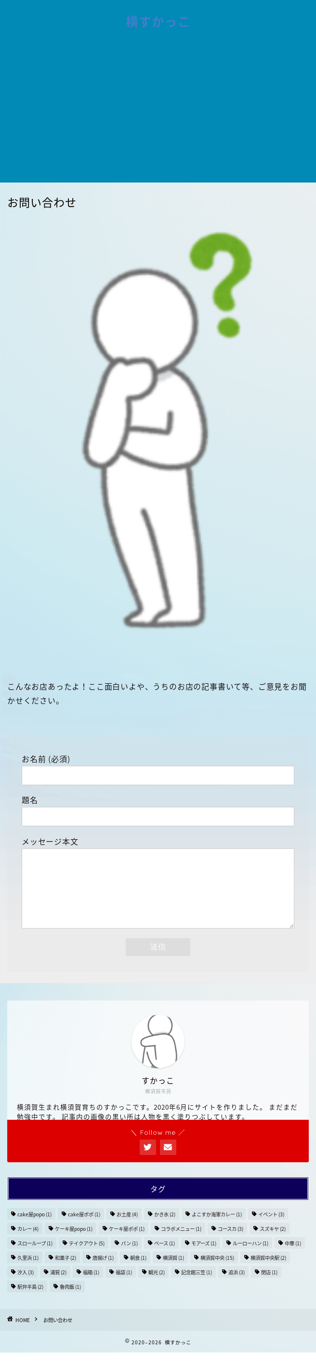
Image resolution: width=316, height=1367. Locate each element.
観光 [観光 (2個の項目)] (156, 1286)
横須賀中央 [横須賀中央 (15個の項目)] (217, 1272)
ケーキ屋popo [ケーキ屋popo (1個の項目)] (73, 1243)
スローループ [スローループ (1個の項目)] (35, 1257)
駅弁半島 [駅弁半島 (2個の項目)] (30, 1301)
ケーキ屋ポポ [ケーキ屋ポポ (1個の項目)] (127, 1243)
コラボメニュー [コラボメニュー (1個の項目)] (181, 1243)
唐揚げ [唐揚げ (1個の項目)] (103, 1272)
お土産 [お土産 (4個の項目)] (127, 1228)
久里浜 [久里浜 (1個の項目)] (28, 1272)
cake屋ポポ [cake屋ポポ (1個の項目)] (84, 1228)
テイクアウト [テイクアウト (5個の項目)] (87, 1257)
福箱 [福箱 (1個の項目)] (91, 1286)
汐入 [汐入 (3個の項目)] (25, 1286)
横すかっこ (158, 21)
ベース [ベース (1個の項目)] (164, 1257)
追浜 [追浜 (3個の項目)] (236, 1286)
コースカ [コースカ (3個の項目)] (230, 1243)
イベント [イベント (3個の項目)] (271, 1228)
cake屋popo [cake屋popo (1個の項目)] (34, 1228)
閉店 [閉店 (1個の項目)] (269, 1286)
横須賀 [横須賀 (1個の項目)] (173, 1272)
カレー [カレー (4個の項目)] (28, 1243)
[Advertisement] (158, 110)
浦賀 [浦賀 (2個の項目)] (58, 1286)
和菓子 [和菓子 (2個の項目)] (65, 1272)
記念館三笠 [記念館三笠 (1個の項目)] (196, 1286)
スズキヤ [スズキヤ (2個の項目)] (273, 1243)
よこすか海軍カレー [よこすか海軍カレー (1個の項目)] (217, 1228)
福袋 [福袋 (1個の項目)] (124, 1286)
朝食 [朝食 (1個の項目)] (138, 1272)
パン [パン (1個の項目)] (129, 1257)
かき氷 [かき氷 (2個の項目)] (164, 1228)
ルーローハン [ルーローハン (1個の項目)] (250, 1257)
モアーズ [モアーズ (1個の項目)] (203, 1257)
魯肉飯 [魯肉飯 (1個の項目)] (70, 1301)
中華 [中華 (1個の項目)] (293, 1257)
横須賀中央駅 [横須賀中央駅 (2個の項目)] (268, 1272)
